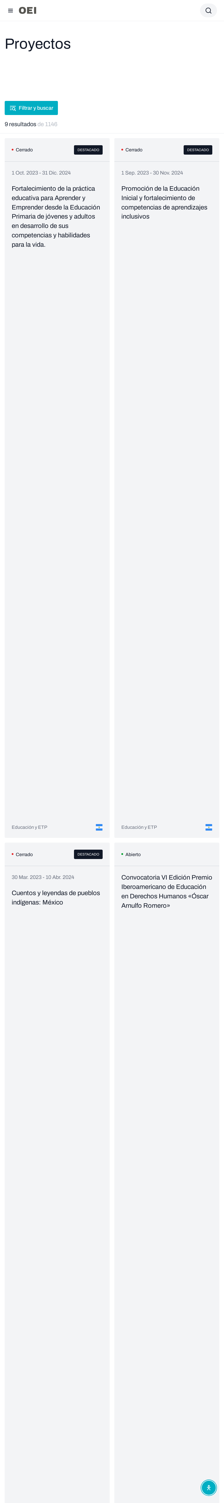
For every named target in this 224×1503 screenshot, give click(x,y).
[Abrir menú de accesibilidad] (209, 1488)
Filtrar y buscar (31, 107)
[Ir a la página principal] (27, 10)
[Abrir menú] (10, 10)
